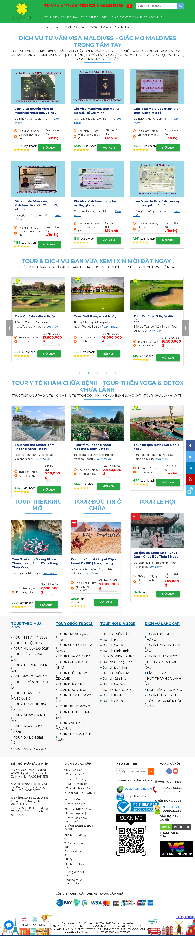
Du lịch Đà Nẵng (115, 667)
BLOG (143, 17)
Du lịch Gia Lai (113, 701)
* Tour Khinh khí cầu (77, 788)
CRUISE (93, 17)
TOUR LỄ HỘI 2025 (27, 643)
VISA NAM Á (99, 27)
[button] (79, 373)
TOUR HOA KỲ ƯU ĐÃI (75, 656)
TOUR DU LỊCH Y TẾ (162, 695)
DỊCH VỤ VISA (74, 27)
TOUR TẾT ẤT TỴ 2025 (30, 637)
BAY (75, 17)
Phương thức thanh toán (73, 881)
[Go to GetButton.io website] (9, 932)
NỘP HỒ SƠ (171, 807)
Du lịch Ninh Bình (116, 651)
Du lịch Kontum (114, 695)
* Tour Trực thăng (75, 779)
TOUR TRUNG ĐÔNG (74, 706)
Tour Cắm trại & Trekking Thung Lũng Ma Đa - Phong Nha (37, 563)
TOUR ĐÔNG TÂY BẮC (30, 676)
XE (116, 17)
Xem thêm (46, 330)
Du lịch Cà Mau (114, 684)
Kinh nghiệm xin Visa (77, 808)
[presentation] (9, 328)
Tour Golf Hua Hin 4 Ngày (154, 316)
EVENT (124, 17)
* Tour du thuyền (75, 774)
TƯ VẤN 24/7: (83, 6)
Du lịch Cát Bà (113, 645)
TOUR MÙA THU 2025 (29, 748)
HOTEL (104, 17)
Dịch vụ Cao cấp (75, 804)
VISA (56, 17)
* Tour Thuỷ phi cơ (75, 783)
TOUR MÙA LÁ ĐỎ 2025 (31, 648)
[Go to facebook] (9, 925)
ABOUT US (155, 17)
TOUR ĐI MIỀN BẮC (115, 634)
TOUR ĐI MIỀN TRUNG (117, 656)
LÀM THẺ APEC (158, 673)
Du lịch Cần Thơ (114, 678)
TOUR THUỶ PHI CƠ (162, 656)
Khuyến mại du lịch (76, 813)
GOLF (83, 17)
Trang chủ (51, 27)
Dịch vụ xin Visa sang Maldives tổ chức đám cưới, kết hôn (36, 205)
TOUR (48, 17)
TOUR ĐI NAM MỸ (71, 684)
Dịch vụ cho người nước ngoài (76, 819)
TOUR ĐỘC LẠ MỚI (72, 690)
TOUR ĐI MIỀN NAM (115, 673)
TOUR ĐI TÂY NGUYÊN (117, 690)
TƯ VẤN (133, 17)
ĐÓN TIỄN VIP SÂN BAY (164, 690)
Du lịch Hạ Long (114, 639)
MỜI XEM (49, 147)
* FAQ (68, 859)
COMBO (66, 17)
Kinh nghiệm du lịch (77, 799)
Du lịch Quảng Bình (118, 662)
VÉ (111, 17)
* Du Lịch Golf (73, 770)
